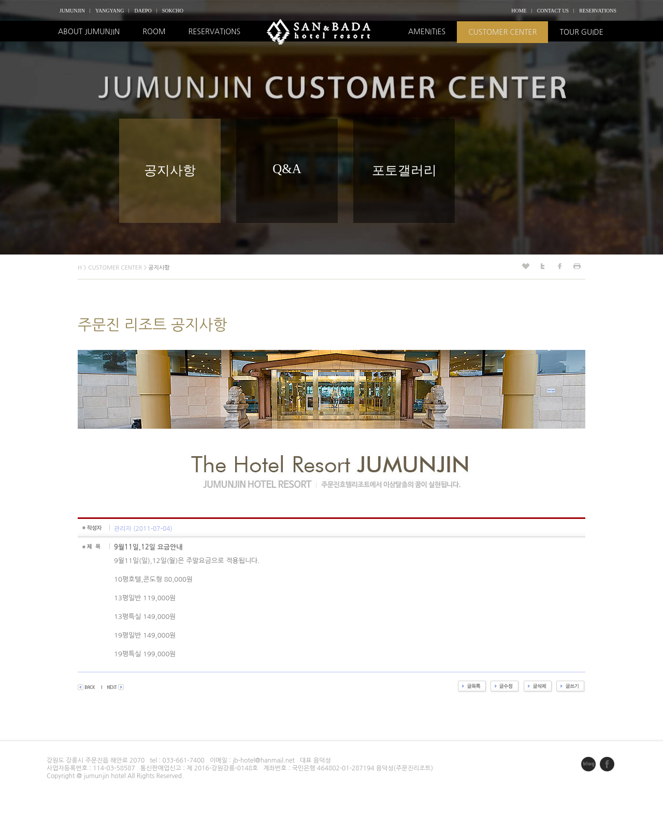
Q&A (286, 169)
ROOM (153, 31)
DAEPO (142, 10)
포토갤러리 (404, 170)
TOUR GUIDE (581, 32)
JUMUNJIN (72, 10)
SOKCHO (172, 10)
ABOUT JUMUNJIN (89, 31)
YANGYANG (109, 10)
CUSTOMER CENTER (502, 32)
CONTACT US (553, 10)
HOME (518, 10)
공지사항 (170, 170)
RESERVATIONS (597, 10)
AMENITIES (426, 31)
